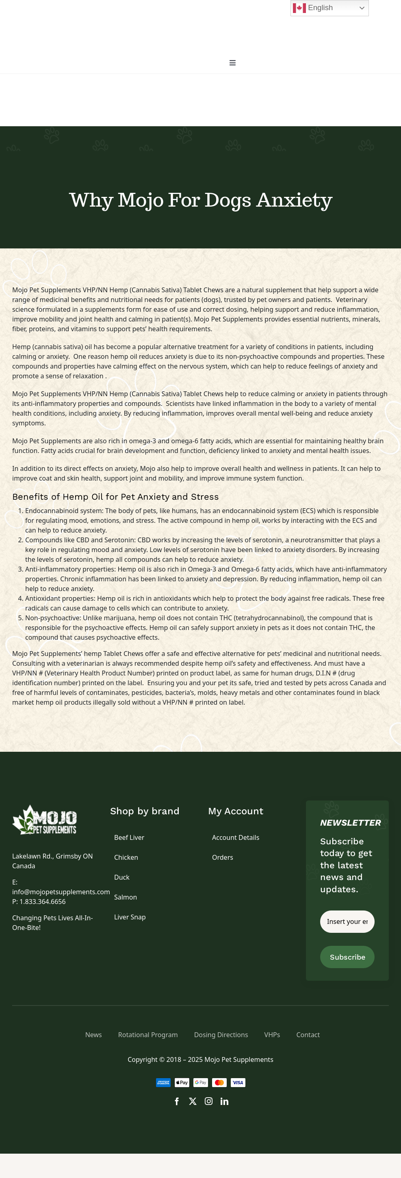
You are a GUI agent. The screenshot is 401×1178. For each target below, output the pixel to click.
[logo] (53, 807)
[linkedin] (224, 1101)
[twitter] (193, 1101)
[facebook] (177, 1101)
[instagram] (208, 1101)
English (313, 8)
